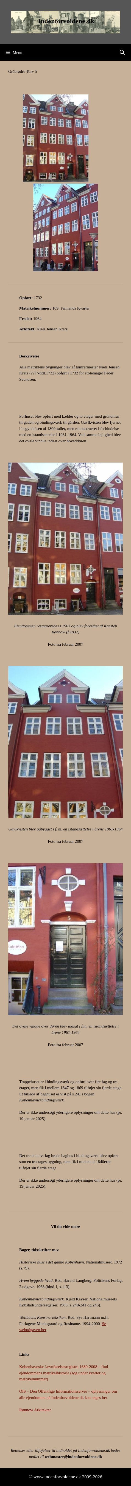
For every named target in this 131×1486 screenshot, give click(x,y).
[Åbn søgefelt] (122, 52)
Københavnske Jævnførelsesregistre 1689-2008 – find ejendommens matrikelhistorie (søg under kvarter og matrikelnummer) (63, 1372)
